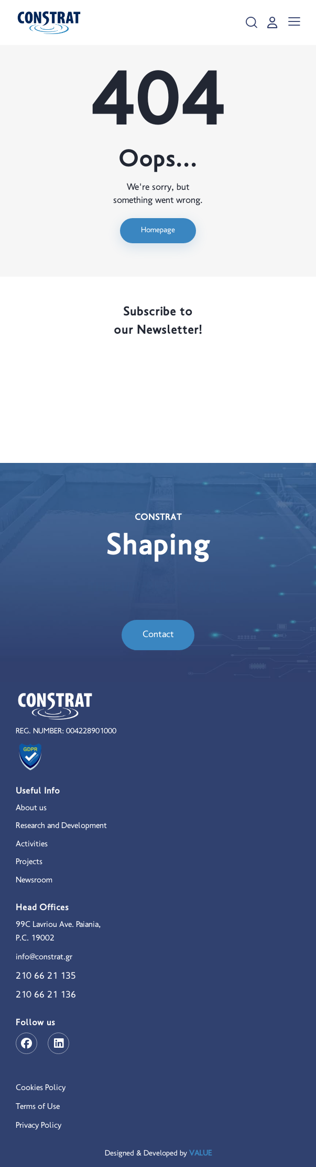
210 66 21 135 (46, 976)
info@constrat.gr (44, 957)
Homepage (158, 230)
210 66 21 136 (46, 995)
